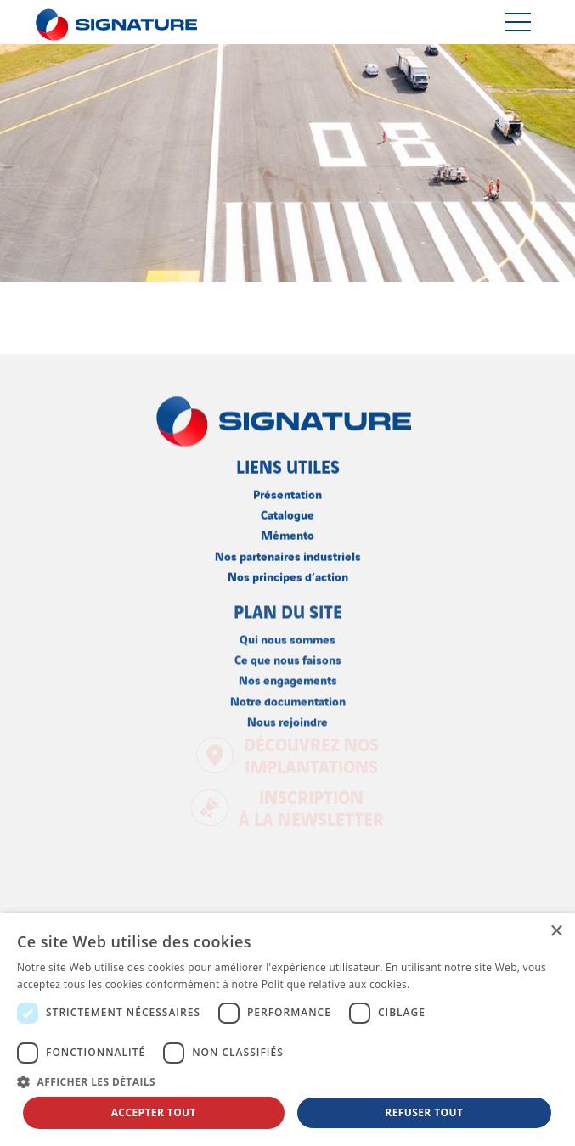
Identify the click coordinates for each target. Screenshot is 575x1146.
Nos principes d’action (288, 574)
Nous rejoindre (287, 719)
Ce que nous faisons (287, 657)
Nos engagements (288, 678)
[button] (287, 1081)
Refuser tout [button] (424, 1112)
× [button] (556, 931)
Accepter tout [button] (153, 1112)
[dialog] (287, 1029)
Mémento (287, 533)
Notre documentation (288, 699)
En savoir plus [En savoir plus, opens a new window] (447, 984)
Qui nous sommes (287, 637)
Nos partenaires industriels (288, 554)
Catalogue (287, 513)
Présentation (287, 493)
